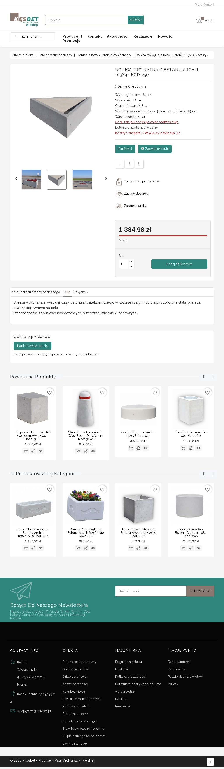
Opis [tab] (73, 292)
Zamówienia (177, 670)
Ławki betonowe (75, 745)
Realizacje (143, 36)
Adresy (173, 685)
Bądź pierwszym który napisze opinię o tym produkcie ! (56, 354)
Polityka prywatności (130, 678)
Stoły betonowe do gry (80, 722)
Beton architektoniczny (79, 663)
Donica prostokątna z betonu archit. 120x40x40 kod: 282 (33, 533)
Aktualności (117, 36)
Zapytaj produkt (155, 148)
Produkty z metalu (76, 707)
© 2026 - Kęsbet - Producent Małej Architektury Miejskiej (52, 763)
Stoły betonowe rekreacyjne (83, 730)
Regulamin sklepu (128, 663)
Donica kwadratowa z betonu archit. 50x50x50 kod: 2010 (138, 533)
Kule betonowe (74, 693)
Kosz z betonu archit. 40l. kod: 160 (191, 433)
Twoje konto (182, 652)
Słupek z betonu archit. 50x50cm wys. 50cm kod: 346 (33, 435)
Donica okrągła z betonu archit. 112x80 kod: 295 (191, 533)
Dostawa (121, 670)
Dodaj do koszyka (179, 264)
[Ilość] (124, 264)
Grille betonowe (75, 678)
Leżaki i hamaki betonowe (81, 700)
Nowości (165, 36)
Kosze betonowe (75, 685)
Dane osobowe (179, 663)
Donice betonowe (76, 670)
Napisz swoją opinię (32, 345)
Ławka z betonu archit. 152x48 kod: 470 (138, 433)
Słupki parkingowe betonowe (84, 737)
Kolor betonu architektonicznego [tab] (38, 292)
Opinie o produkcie (130, 86)
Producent (72, 36)
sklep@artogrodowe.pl (34, 712)
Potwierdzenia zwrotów (185, 678)
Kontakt (94, 36)
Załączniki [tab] (91, 292)
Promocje (71, 41)
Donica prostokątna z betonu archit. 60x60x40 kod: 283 (85, 533)
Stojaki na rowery (75, 715)
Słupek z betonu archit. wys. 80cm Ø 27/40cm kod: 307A (85, 435)
